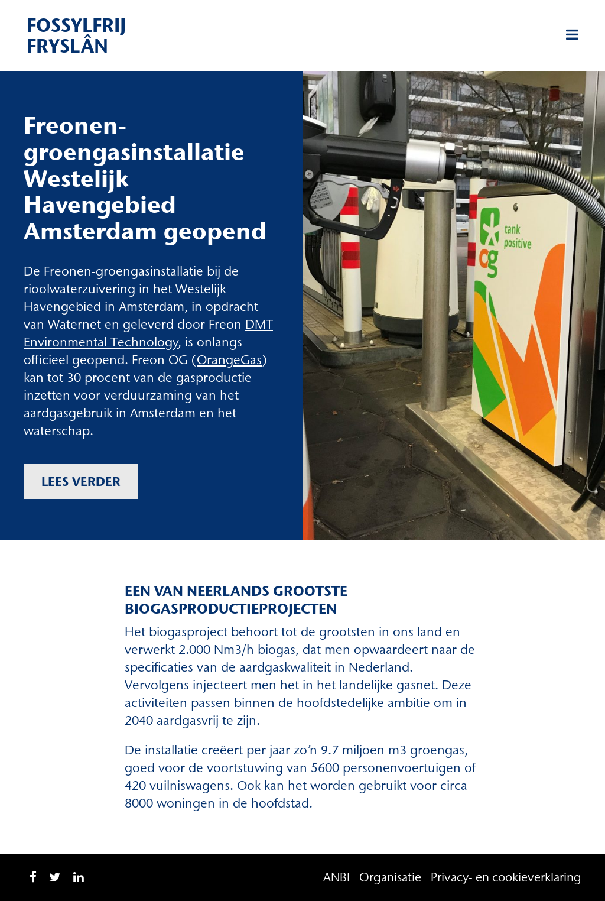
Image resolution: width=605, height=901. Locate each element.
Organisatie (390, 877)
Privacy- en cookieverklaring (506, 877)
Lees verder (81, 481)
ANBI (336, 877)
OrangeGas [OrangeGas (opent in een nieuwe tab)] (229, 360)
